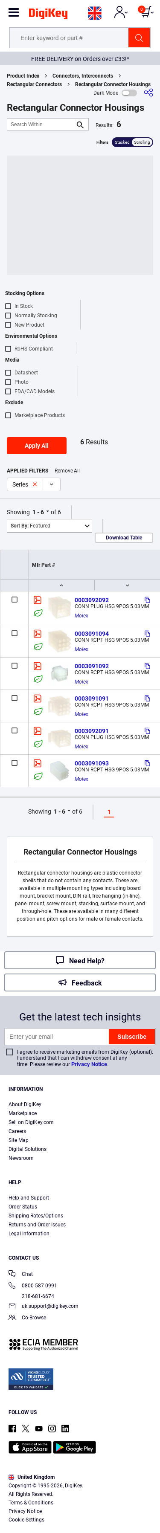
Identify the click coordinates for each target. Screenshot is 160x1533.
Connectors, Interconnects (82, 76)
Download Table (124, 538)
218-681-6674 (31, 1296)
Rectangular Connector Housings (113, 84)
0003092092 (92, 600)
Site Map (19, 1140)
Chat (21, 1275)
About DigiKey (25, 1104)
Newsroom (21, 1158)
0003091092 (92, 666)
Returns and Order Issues (37, 1225)
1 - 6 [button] (38, 512)
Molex (81, 616)
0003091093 (92, 763)
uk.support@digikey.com (44, 1307)
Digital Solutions (28, 1149)
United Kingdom (32, 1477)
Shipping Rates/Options (36, 1216)
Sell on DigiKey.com (31, 1122)
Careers (17, 1131)
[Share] (148, 93)
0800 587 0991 (33, 1286)
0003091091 (92, 698)
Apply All (37, 445)
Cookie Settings (26, 1520)
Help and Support (29, 1198)
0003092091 (92, 730)
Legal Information (29, 1234)
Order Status (23, 1207)
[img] (48, 15)
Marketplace (23, 1113)
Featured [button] (30, 526)
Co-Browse (27, 1318)
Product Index (23, 76)
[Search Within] (41, 124)
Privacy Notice (89, 1064)
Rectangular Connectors (34, 84)
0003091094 (92, 633)
